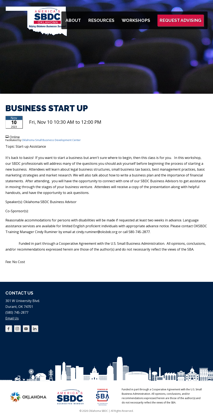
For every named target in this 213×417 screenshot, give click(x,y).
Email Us (12, 318)
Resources (101, 20)
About (73, 20)
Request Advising (180, 20)
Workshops (136, 20)
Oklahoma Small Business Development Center (51, 140)
